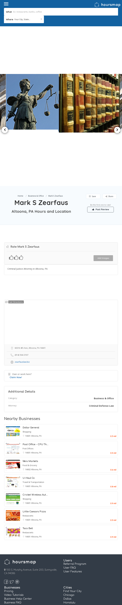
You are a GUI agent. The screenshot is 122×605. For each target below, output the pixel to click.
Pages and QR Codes (18, 569)
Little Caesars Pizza (34, 455)
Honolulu (69, 546)
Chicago (68, 539)
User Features (72, 515)
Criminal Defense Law (101, 349)
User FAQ (69, 511)
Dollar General (31, 371)
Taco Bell (28, 472)
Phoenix (68, 569)
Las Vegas (69, 554)
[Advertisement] (61, 50)
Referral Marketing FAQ (19, 550)
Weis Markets (30, 405)
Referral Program (74, 507)
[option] (33, 102)
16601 (28, 379)
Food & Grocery (30, 409)
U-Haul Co (29, 422)
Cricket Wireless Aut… (35, 439)
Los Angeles (71, 557)
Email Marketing (15, 557)
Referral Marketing (16, 561)
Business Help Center (18, 542)
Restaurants (28, 459)
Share (109, 140)
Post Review (100, 153)
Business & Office (36, 139)
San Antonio (71, 573)
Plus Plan (10, 576)
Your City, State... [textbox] (22, 19)
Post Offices (28, 392)
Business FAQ (12, 546)
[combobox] (24, 19)
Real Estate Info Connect (20, 554)
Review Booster (14, 565)
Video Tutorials (14, 539)
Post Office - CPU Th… (35, 388)
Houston (69, 550)
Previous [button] (4, 102)
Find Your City (72, 535)
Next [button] (117, 102)
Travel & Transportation (33, 426)
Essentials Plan (14, 573)
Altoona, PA (36, 379)
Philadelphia (71, 565)
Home (20, 139)
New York (69, 561)
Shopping (27, 375)
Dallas (67, 542)
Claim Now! (16, 321)
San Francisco (72, 576)
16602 (28, 413)
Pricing (8, 535)
